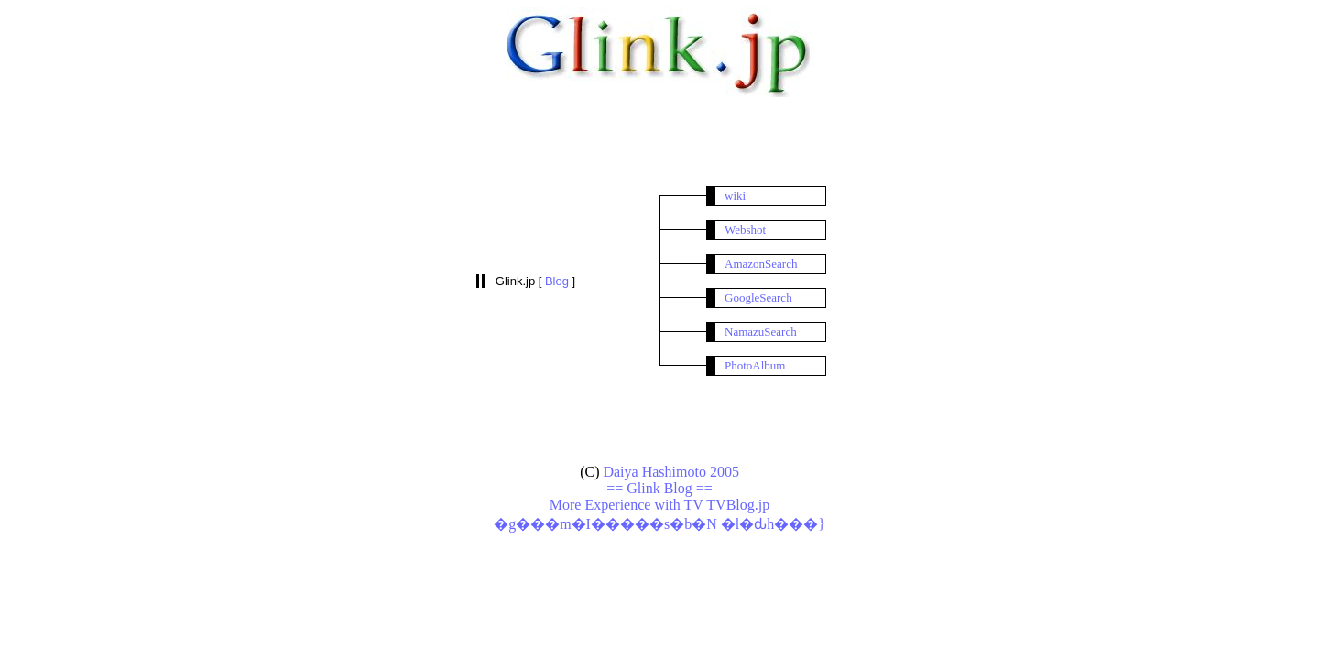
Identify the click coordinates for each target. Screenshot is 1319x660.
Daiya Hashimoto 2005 (670, 471)
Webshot (745, 229)
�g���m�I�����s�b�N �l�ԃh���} (659, 524)
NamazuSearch (761, 331)
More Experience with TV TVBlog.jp (659, 504)
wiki (735, 196)
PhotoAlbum (755, 365)
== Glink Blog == (659, 488)
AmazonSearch (761, 263)
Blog (558, 281)
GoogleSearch (758, 297)
